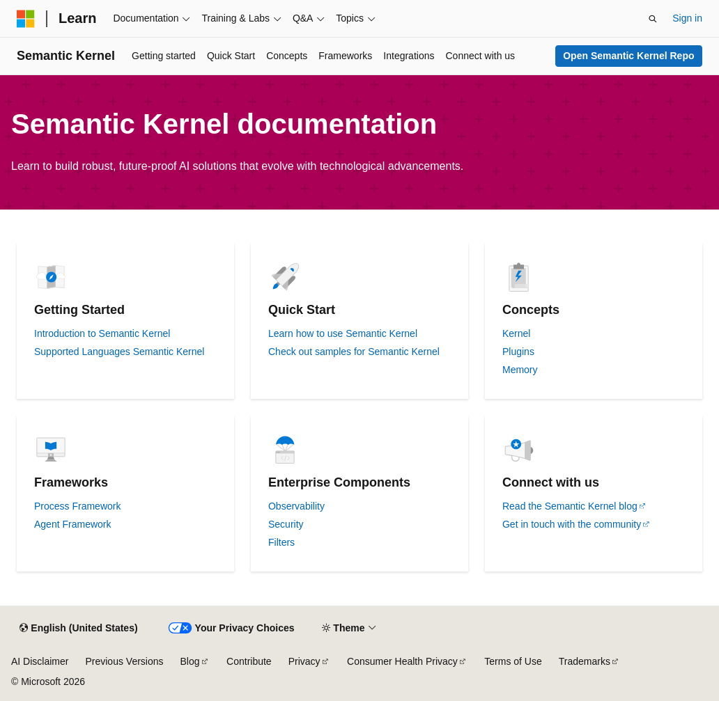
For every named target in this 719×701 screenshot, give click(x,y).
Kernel (516, 333)
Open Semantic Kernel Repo (628, 55)
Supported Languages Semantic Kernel (119, 351)
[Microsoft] (26, 19)
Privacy (304, 661)
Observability (296, 506)
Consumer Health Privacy (402, 661)
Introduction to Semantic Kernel (102, 333)
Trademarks (584, 661)
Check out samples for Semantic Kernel (354, 351)
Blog (190, 661)
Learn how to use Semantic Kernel (342, 333)
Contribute (249, 661)
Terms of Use (512, 661)
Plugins (518, 351)
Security (286, 524)
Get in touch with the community (571, 524)
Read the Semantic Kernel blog (569, 506)
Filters (281, 542)
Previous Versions (124, 661)
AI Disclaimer (39, 661)
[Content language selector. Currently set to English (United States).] (78, 628)
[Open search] (653, 18)
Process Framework (77, 506)
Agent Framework (72, 524)
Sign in (687, 18)
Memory (520, 369)
